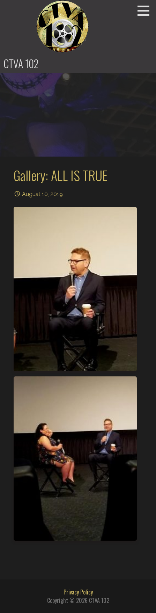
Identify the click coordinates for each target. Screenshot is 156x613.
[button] (146, 10)
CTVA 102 (21, 63)
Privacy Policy (78, 592)
